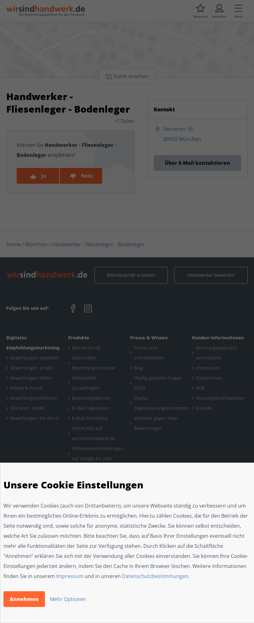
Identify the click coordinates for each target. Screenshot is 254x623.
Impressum (69, 576)
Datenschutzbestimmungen (155, 576)
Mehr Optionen (68, 599)
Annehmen (24, 599)
